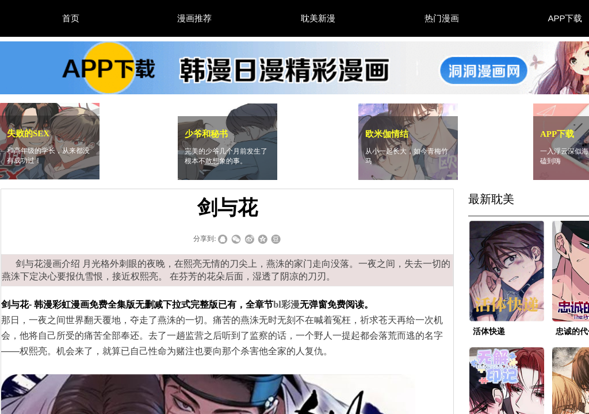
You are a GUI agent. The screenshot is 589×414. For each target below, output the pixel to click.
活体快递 (489, 331)
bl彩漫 (286, 304)
